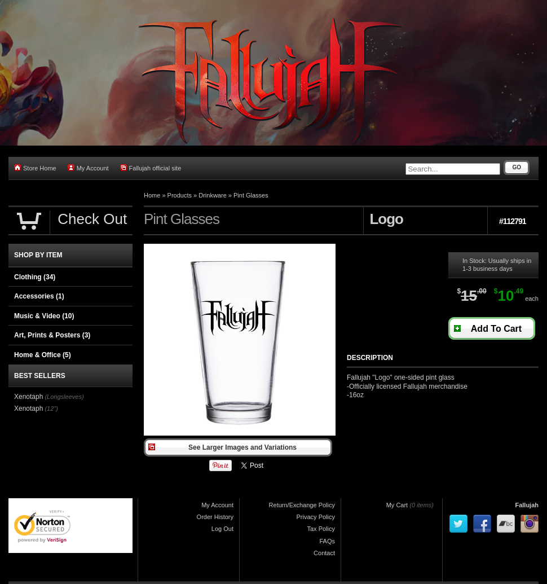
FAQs (327, 541)
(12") (51, 408)
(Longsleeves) (64, 396)
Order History (215, 516)
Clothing (34, 277)
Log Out (222, 528)
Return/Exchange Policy (302, 505)
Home (152, 195)
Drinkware (212, 195)
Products (179, 195)
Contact (324, 553)
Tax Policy (321, 528)
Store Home (35, 168)
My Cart (397, 505)
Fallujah (527, 505)
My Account (88, 168)
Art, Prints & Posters (52, 335)
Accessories (39, 296)
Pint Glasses (250, 195)
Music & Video (44, 316)
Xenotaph (28, 397)
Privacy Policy (316, 516)
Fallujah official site (151, 168)
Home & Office (42, 355)
